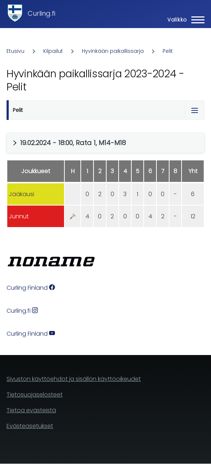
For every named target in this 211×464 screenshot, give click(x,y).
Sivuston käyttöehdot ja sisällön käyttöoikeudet (74, 379)
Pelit (168, 51)
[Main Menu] (184, 19)
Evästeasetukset (30, 426)
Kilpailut (53, 51)
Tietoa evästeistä (31, 410)
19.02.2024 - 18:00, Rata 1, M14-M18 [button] (73, 142)
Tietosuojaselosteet (35, 394)
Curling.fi (41, 13)
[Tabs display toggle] (194, 110)
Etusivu (15, 51)
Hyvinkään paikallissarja (113, 51)
